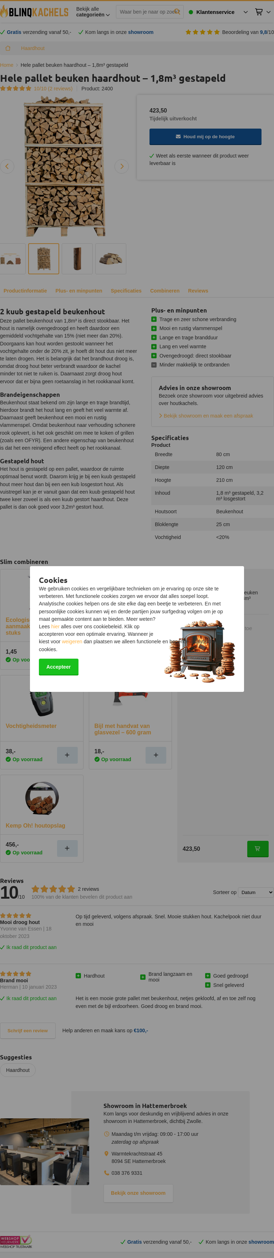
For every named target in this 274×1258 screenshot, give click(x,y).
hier (55, 626)
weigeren (72, 641)
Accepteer (58, 667)
